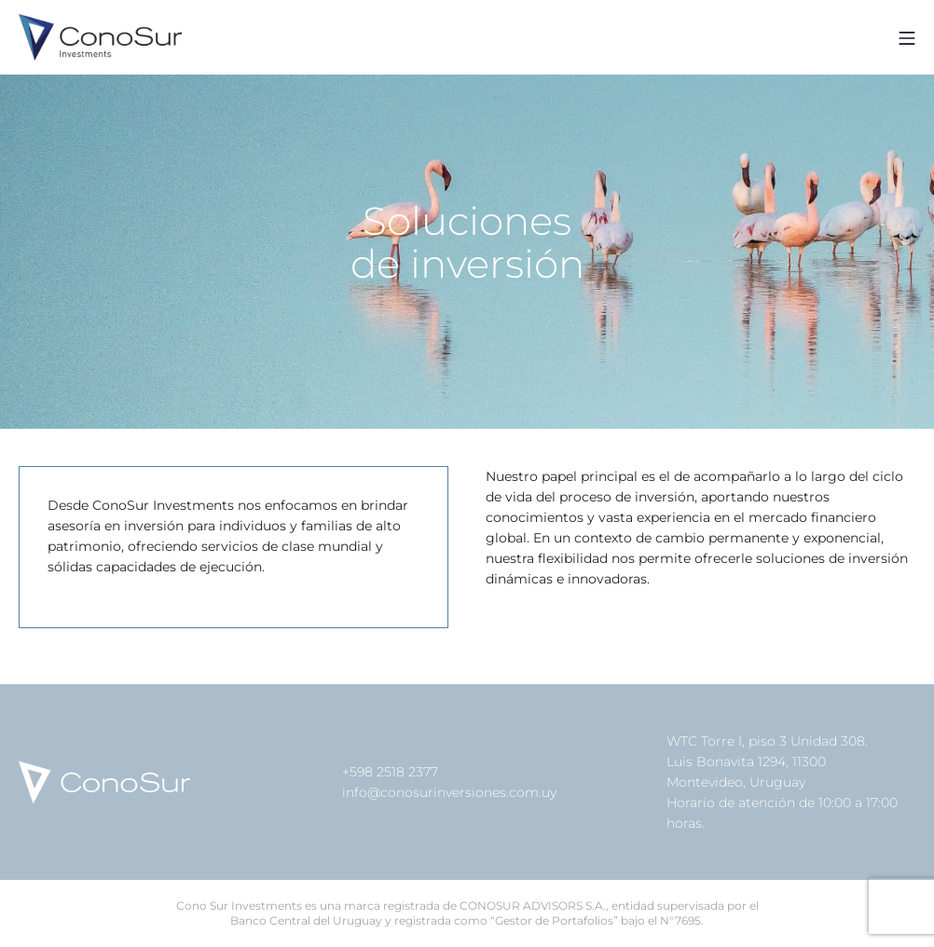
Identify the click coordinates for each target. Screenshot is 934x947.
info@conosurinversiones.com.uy (449, 792)
